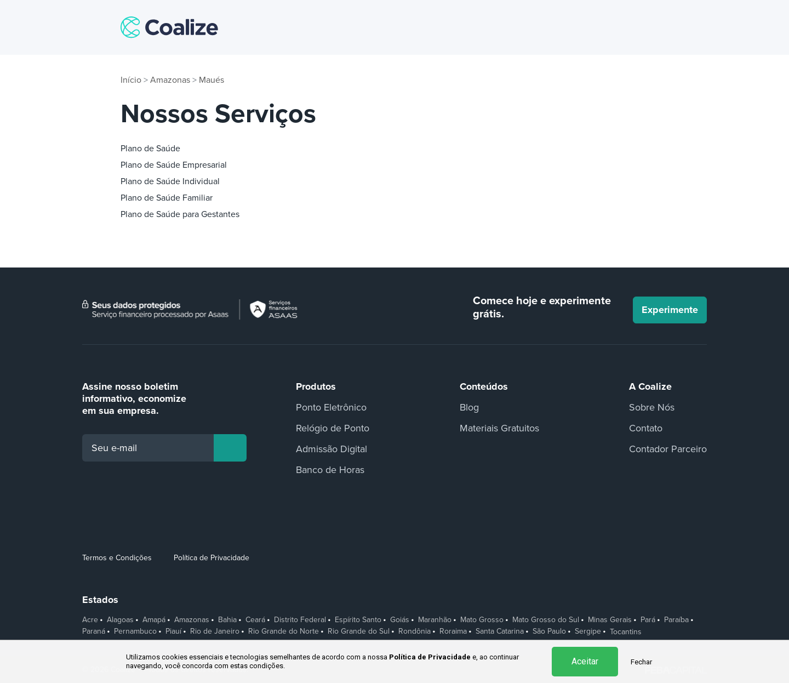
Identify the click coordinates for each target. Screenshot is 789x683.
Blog (469, 407)
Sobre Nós (651, 407)
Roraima (453, 631)
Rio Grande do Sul (359, 631)
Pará (648, 620)
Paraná (93, 631)
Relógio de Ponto (332, 428)
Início (131, 80)
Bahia (227, 620)
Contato (645, 428)
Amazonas (170, 80)
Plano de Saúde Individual (170, 181)
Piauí (173, 631)
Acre (90, 620)
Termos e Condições (117, 557)
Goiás (399, 620)
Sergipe (588, 631)
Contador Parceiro (668, 449)
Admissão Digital (331, 449)
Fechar (641, 662)
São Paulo (549, 631)
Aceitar (584, 661)
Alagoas (120, 620)
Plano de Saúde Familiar (167, 197)
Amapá (153, 620)
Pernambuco (135, 631)
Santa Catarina (500, 631)
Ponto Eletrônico (331, 407)
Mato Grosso (482, 620)
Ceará (255, 620)
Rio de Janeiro (214, 631)
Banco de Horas (330, 470)
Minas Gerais (610, 620)
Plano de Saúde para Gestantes (180, 214)
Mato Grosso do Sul (545, 620)
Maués (211, 80)
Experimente (670, 310)
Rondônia (414, 631)
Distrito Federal (300, 620)
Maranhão (434, 620)
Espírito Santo (358, 620)
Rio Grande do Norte (283, 631)
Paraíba (676, 620)
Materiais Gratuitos (499, 428)
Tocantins (626, 632)
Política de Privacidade (211, 557)
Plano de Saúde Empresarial (174, 165)
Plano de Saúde (150, 148)
